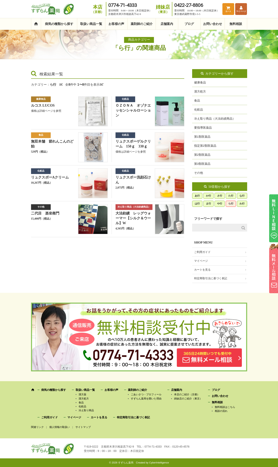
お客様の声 (116, 24)
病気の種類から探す (59, 24)
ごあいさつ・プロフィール (146, 394)
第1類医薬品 (202, 136)
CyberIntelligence (159, 462)
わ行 (242, 203)
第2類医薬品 (202, 154)
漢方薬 (82, 394)
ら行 (230, 203)
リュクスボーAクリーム (50, 177)
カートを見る (202, 269)
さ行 (219, 195)
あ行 (197, 195)
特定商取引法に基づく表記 (210, 278)
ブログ (189, 24)
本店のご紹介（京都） (187, 394)
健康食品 (41, 99)
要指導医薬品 (203, 127)
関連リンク (37, 427)
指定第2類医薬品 (205, 145)
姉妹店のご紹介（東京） (188, 398)
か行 (208, 195)
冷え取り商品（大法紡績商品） (133, 206)
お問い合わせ (212, 24)
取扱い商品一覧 (91, 24)
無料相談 (235, 24)
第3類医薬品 (202, 163)
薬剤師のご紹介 (142, 24)
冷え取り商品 (86, 410)
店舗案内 (167, 24)
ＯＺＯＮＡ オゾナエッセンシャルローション (133, 110)
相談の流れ (221, 410)
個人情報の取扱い (59, 427)
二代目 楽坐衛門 (45, 213)
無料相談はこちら (225, 407)
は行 (197, 203)
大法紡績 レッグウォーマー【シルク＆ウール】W (133, 218)
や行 (219, 203)
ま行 (208, 203)
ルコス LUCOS (43, 105)
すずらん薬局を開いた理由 (146, 398)
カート (228, 11)
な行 (242, 195)
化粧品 (125, 99)
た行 (230, 195)
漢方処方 (200, 91)
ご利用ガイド (202, 252)
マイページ (241, 11)
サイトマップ (83, 427)
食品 (41, 135)
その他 (40, 206)
